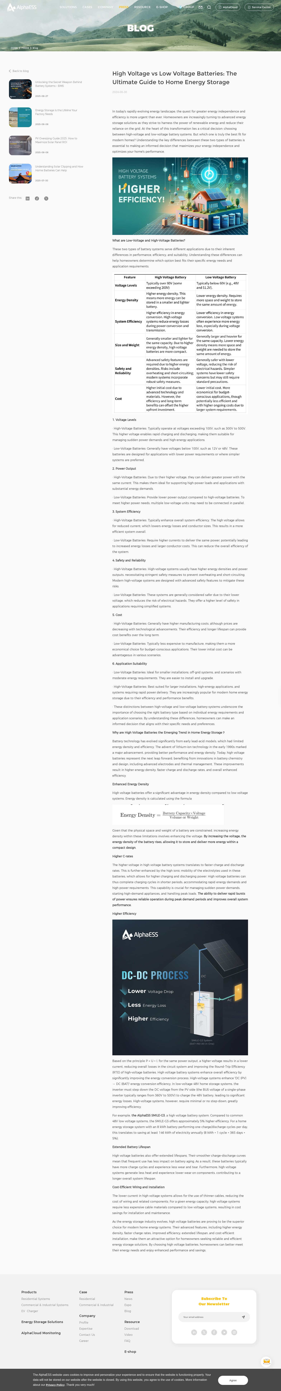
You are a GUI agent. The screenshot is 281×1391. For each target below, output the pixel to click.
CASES (87, 7)
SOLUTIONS (68, 7)
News (128, 1299)
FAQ (127, 1341)
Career (84, 1341)
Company (87, 1316)
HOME (14, 48)
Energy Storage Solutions (42, 1322)
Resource (132, 1322)
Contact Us (87, 1334)
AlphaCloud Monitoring (41, 1333)
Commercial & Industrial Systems (44, 1305)
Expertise (85, 1328)
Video (128, 1334)
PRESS (123, 7)
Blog (35, 48)
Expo (127, 1305)
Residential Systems (35, 1299)
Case (83, 1292)
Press (128, 1292)
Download (131, 1328)
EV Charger (29, 1311)
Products (29, 1292)
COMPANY (105, 7)
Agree (231, 1379)
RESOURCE (142, 7)
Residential (87, 1299)
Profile (83, 1322)
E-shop (130, 1352)
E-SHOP (162, 7)
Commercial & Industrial (96, 1305)
